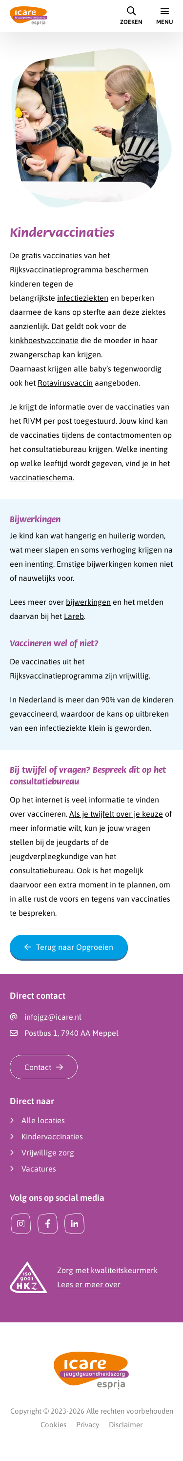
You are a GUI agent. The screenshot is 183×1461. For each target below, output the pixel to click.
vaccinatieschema (41, 477)
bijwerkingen (88, 601)
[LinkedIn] (74, 1224)
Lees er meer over (89, 1284)
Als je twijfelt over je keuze (116, 813)
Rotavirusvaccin (65, 382)
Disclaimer (125, 1424)
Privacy (87, 1424)
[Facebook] (48, 1224)
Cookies (53, 1424)
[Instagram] (21, 1224)
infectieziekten (82, 297)
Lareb (74, 616)
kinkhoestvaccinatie (44, 340)
